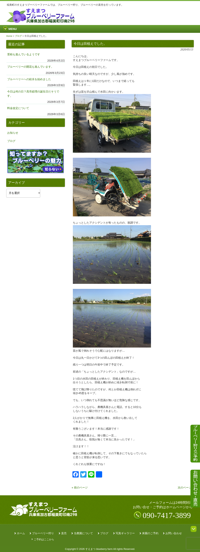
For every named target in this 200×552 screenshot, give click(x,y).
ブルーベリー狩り (43, 533)
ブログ (11, 140)
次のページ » (186, 487)
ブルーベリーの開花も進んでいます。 (30, 66)
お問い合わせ (173, 533)
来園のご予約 (150, 533)
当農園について (83, 533)
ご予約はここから (44, 539)
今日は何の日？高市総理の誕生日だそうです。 (33, 93)
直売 (64, 533)
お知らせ (12, 132)
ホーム (21, 533)
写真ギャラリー (125, 533)
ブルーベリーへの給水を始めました (29, 79)
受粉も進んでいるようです (23, 54)
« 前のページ (80, 487)
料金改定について (18, 108)
